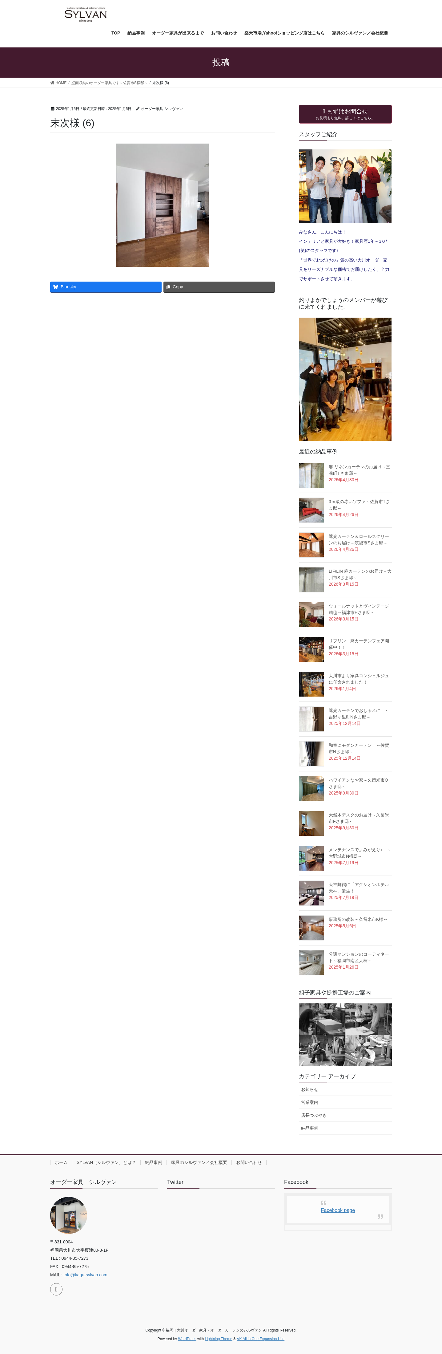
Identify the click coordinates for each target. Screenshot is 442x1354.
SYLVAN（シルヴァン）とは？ (106, 1162)
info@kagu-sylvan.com (85, 1274)
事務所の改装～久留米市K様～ (358, 919)
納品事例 (309, 1128)
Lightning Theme (218, 1339)
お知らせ (309, 1089)
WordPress (187, 1339)
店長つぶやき (314, 1115)
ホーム (61, 1162)
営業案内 (309, 1102)
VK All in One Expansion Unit (260, 1339)
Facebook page (338, 1210)
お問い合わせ (249, 1162)
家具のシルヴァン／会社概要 (199, 1162)
